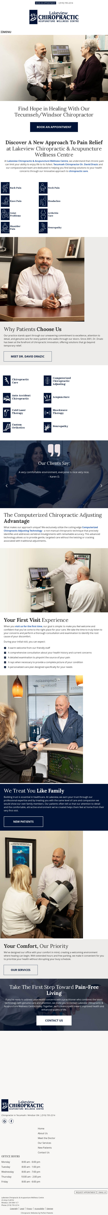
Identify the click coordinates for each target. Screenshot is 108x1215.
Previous (7, 485)
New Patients (45, 1147)
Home (41, 1128)
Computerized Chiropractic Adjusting (62, 381)
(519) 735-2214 (66, 3)
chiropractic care (78, 171)
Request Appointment (86, 1192)
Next (101, 485)
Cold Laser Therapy (19, 412)
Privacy (29, 1208)
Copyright (14, 1208)
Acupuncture (61, 397)
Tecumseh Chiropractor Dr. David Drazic (75, 164)
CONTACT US (54, 1020)
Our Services (44, 1142)
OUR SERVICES (20, 970)
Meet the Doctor (46, 1138)
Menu (6, 32)
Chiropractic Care (20, 381)
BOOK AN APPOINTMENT (45, 3)
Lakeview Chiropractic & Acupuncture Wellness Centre (37, 161)
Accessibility (39, 1208)
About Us (43, 1133)
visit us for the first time (28, 626)
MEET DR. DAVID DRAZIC (27, 356)
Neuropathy (60, 426)
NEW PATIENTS (23, 821)
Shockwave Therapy (60, 412)
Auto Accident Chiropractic (21, 397)
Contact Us (44, 1152)
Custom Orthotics (18, 426)
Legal (22, 1208)
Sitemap (50, 1208)
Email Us (102, 1192)
